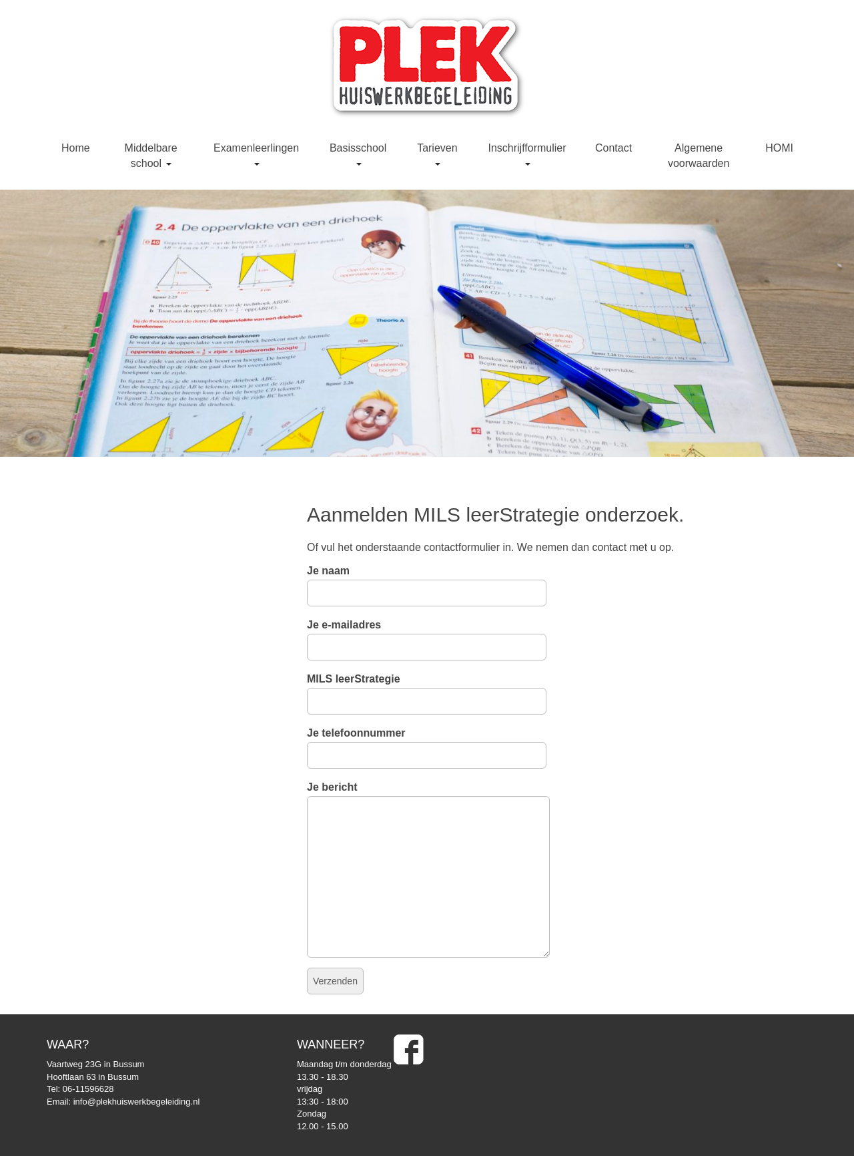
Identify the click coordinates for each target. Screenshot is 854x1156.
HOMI (779, 148)
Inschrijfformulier (527, 154)
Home (75, 148)
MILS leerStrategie (426, 690)
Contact (613, 148)
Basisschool (358, 154)
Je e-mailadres (426, 635)
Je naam (426, 581)
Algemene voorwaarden (699, 155)
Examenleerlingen (256, 154)
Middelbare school (151, 155)
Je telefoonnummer (426, 744)
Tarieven (437, 154)
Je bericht (428, 795)
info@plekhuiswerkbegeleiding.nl (136, 1102)
